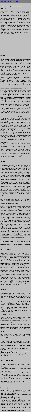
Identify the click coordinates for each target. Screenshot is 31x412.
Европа (9, 1)
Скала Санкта (24, 23)
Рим (17, 1)
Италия (13, 1)
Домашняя (3, 1)
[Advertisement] (15, 45)
